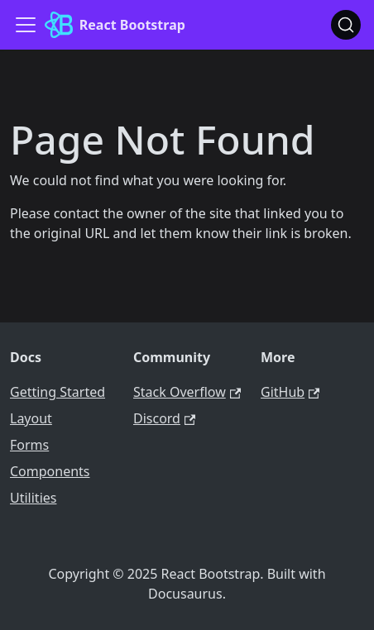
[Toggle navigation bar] (25, 24)
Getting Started (57, 392)
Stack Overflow (187, 392)
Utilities (33, 498)
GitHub (290, 392)
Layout (31, 418)
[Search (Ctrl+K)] (346, 25)
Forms (29, 445)
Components (50, 471)
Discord (164, 418)
